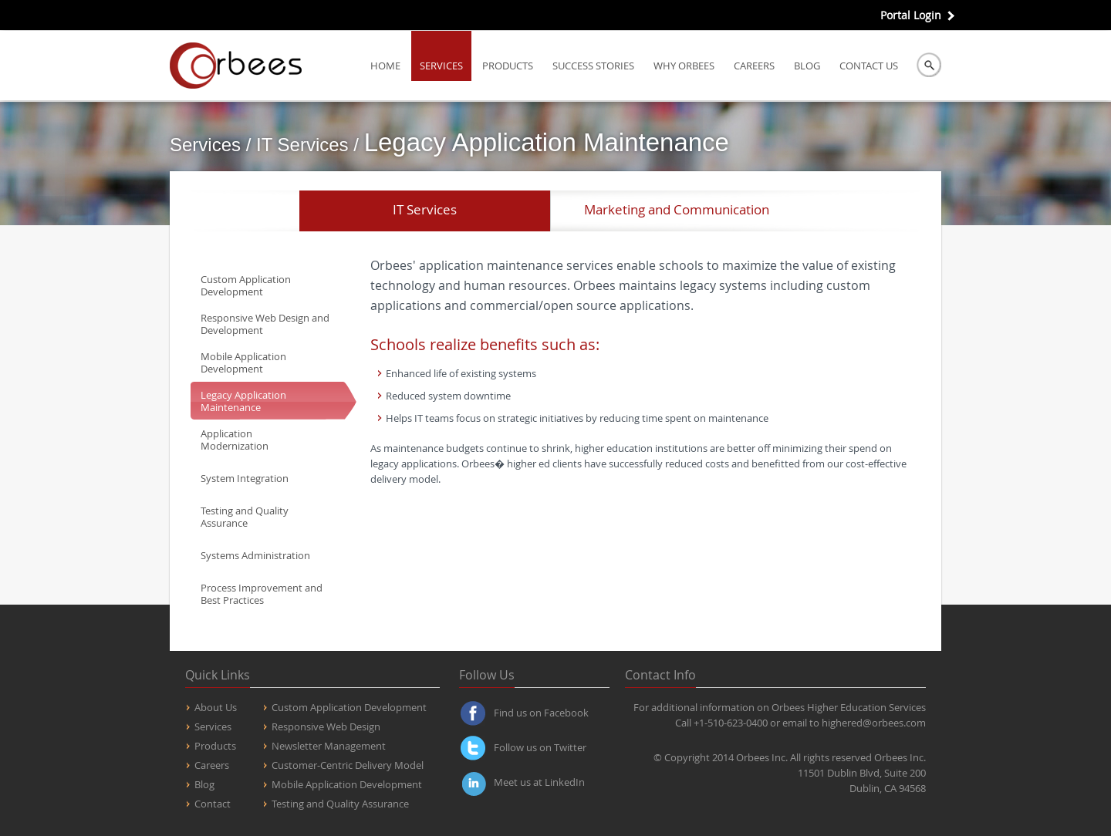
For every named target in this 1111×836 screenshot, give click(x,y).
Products (507, 65)
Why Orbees (683, 65)
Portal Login (910, 15)
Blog (807, 65)
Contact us (868, 65)
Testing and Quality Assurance (245, 517)
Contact (212, 804)
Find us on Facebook (541, 713)
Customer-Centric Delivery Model (348, 765)
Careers (754, 65)
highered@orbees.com (874, 723)
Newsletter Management (329, 746)
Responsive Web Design (326, 726)
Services (441, 65)
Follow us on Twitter (540, 747)
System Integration (245, 478)
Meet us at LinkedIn (539, 782)
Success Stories (593, 65)
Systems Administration (255, 555)
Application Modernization (234, 439)
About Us (215, 707)
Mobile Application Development (243, 362)
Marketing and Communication (676, 209)
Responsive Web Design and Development (265, 324)
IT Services (425, 209)
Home (385, 65)
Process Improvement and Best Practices (261, 594)
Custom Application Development (246, 285)
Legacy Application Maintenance (243, 401)
